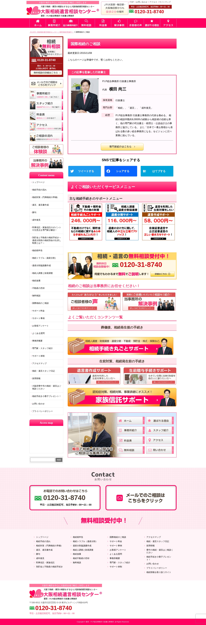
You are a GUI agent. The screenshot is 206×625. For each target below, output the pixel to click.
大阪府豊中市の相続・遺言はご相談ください (46, 387)
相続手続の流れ (39, 190)
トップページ (38, 182)
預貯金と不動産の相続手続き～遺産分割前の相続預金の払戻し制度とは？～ (46, 240)
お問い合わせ (141, 2)
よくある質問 (38, 333)
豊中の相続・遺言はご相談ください (159, 551)
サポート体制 (38, 356)
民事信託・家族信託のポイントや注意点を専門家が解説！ (46, 228)
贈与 (34, 212)
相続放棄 (36, 280)
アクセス (153, 2)
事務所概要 (37, 341)
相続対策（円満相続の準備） (45, 197)
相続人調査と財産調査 (42, 273)
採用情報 (36, 378)
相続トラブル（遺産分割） (44, 258)
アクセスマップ (39, 363)
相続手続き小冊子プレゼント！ (46, 396)
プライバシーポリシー (42, 411)
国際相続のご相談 (40, 303)
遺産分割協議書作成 (41, 265)
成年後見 (36, 220)
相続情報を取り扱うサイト (158, 572)
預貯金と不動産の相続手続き (49, 566)
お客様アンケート (40, 326)
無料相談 (36, 295)
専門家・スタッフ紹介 (42, 348)
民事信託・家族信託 (45, 562)
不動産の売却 (38, 288)
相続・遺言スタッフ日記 (43, 371)
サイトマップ (165, 2)
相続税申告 (37, 250)
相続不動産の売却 (81, 558)
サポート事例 (38, 318)
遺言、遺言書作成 (40, 205)
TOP (132, 2)
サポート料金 (38, 311)
